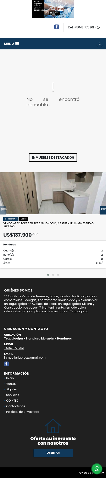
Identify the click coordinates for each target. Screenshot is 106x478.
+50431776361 (84, 27)
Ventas (11, 384)
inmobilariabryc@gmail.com (25, 357)
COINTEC (12, 400)
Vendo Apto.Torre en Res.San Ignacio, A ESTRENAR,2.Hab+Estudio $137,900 (48, 225)
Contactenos (15, 406)
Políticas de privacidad (22, 412)
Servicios (12, 395)
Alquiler (11, 389)
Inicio (10, 378)
